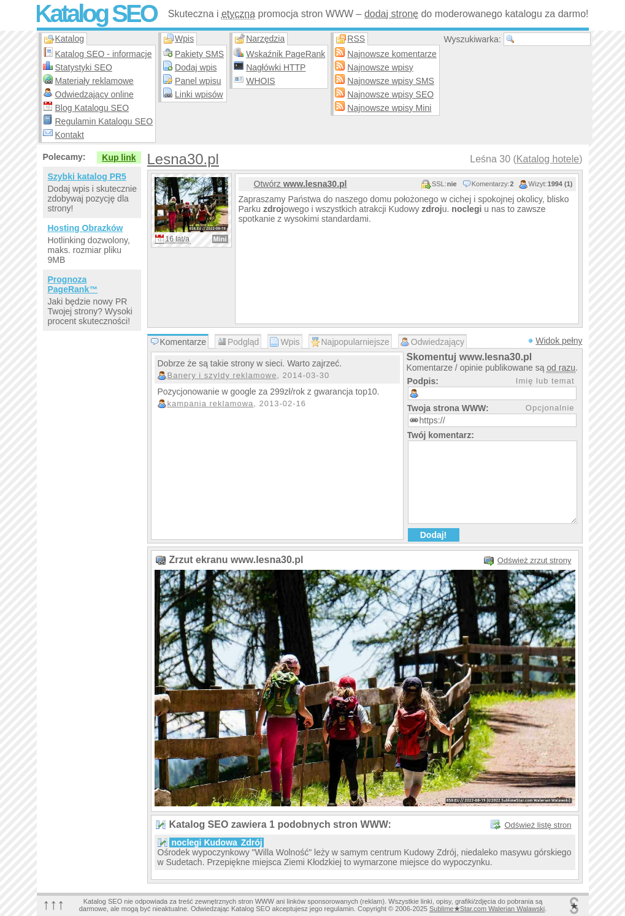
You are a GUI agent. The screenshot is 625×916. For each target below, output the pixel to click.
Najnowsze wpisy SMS (390, 81)
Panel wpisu (198, 81)
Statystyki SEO (83, 67)
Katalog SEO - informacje (103, 54)
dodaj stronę (391, 14)
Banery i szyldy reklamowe (222, 375)
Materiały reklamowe (94, 81)
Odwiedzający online (94, 94)
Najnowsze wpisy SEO (390, 94)
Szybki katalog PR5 (87, 176)
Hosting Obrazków (85, 228)
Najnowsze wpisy (380, 67)
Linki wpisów (199, 94)
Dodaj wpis (196, 67)
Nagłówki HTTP (275, 67)
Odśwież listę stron (537, 825)
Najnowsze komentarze (392, 54)
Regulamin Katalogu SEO (104, 121)
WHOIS (260, 81)
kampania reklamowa (210, 403)
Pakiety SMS (199, 54)
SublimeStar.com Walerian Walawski (487, 908)
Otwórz (300, 184)
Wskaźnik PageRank (285, 54)
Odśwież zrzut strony (534, 560)
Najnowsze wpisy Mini (389, 108)
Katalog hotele (547, 159)
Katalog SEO (95, 13)
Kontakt (69, 135)
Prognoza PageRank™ (73, 284)
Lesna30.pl (183, 159)
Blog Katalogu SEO (92, 108)
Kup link (119, 157)
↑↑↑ (54, 904)
